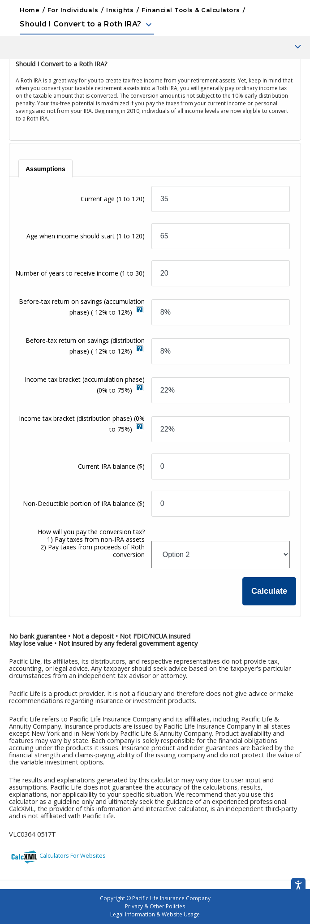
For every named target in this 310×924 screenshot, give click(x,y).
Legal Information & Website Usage (155, 914)
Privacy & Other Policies (155, 906)
